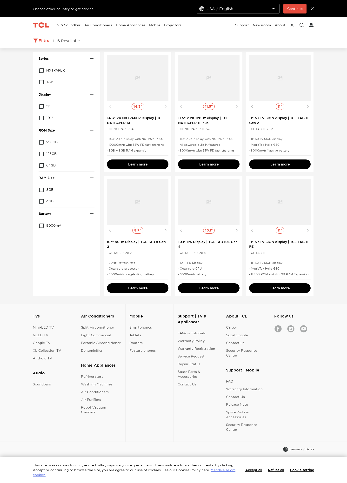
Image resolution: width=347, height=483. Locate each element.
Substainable (237, 335)
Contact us (235, 343)
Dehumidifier (92, 350)
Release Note (237, 404)
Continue (295, 9)
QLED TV (40, 335)
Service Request (191, 356)
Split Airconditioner (97, 327)
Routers (136, 343)
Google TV (42, 343)
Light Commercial (96, 335)
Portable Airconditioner (101, 343)
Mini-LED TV (43, 327)
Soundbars (42, 384)
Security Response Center (241, 352)
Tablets (135, 335)
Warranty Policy (191, 341)
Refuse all (276, 470)
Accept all (253, 470)
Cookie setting (302, 470)
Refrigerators (92, 376)
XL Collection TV (47, 350)
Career (231, 327)
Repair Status (189, 364)
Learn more (137, 164)
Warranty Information (244, 389)
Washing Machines (96, 384)
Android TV (42, 358)
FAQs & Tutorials (192, 333)
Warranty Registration (196, 348)
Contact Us (187, 384)
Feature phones (142, 350)
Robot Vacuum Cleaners (93, 409)
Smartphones (140, 327)
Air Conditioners (95, 392)
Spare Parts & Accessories (189, 374)
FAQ (229, 381)
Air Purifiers (91, 399)
